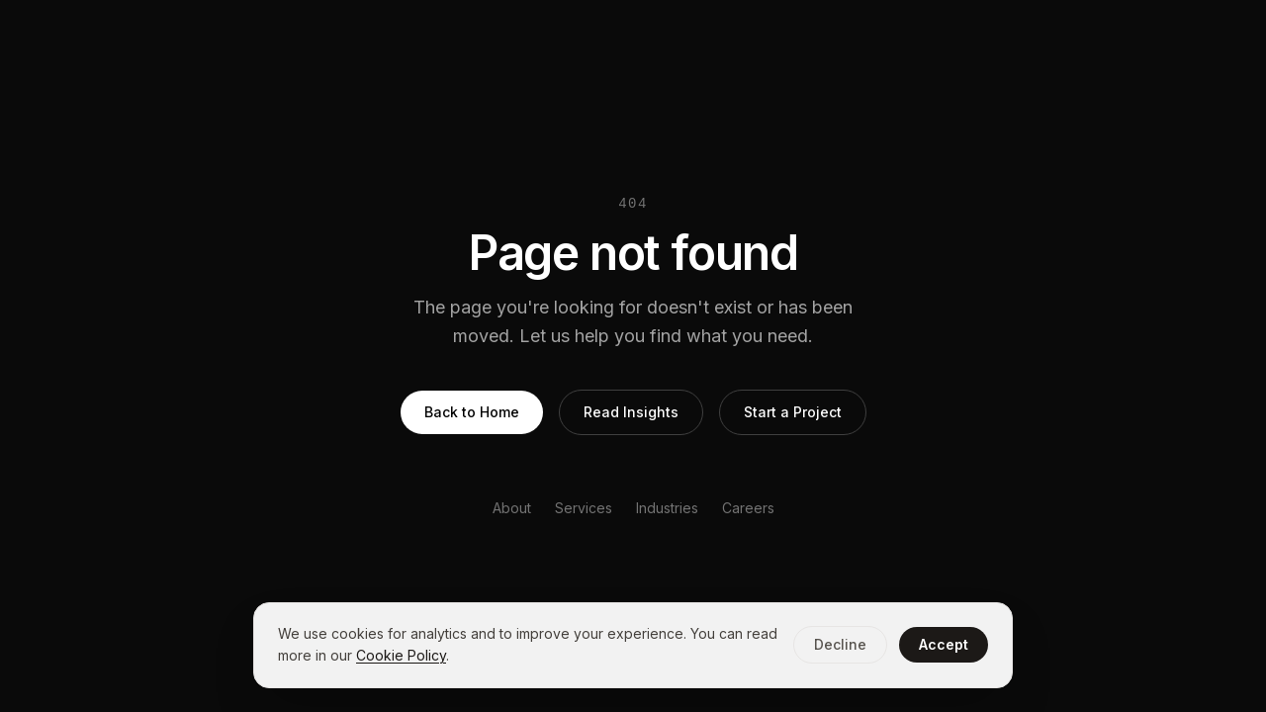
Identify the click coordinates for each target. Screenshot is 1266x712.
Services (583, 507)
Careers (748, 507)
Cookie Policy (401, 655)
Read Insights (631, 411)
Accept (943, 644)
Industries (667, 507)
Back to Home (471, 411)
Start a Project (793, 411)
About (512, 507)
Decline (840, 644)
